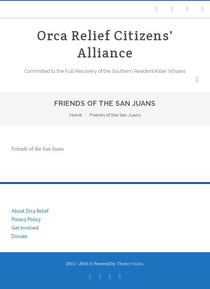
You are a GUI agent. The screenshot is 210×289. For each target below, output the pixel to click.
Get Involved (25, 228)
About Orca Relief (30, 211)
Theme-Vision (130, 263)
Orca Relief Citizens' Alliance (105, 44)
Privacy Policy (26, 219)
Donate (19, 236)
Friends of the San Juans (37, 149)
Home (75, 115)
